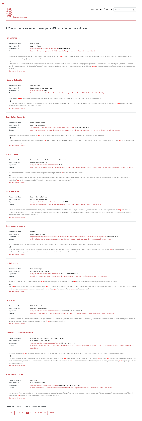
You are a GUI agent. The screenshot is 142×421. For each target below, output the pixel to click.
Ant (10, 413)
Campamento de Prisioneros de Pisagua (44, 48)
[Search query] (124, 9)
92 (44, 413)
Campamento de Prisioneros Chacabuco (44, 165)
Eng (97, 9)
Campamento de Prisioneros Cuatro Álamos (45, 274)
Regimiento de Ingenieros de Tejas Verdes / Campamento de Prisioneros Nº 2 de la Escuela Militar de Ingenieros (68, 237)
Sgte (52, 413)
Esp (92, 9)
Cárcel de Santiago (36, 90)
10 (41, 413)
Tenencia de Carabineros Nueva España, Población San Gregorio (52, 128)
